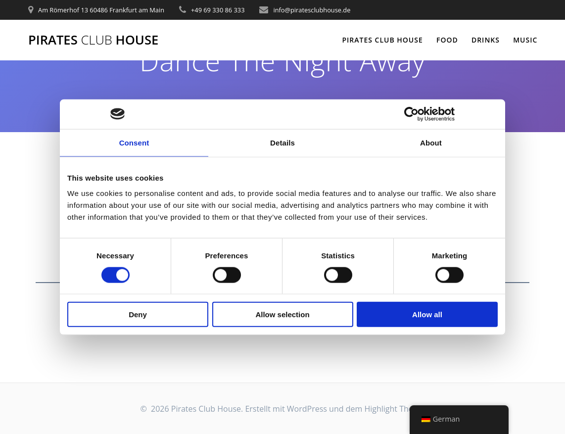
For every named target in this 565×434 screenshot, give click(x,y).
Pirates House (93, 40)
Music (525, 40)
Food (447, 40)
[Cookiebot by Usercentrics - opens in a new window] (411, 113)
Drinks (485, 40)
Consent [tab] (134, 142)
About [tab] (431, 142)
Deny (138, 314)
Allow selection (282, 314)
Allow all (427, 314)
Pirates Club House (382, 40)
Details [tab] (282, 142)
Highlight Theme (394, 408)
